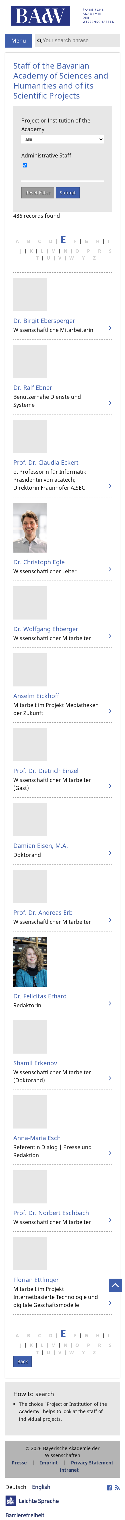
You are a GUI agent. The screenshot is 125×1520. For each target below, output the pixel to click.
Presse (19, 1462)
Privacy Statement (92, 1462)
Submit (68, 192)
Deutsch (15, 1487)
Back (22, 1361)
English (41, 1487)
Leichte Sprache (39, 1501)
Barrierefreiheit (24, 1515)
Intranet (69, 1470)
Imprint (49, 1462)
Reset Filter (37, 192)
